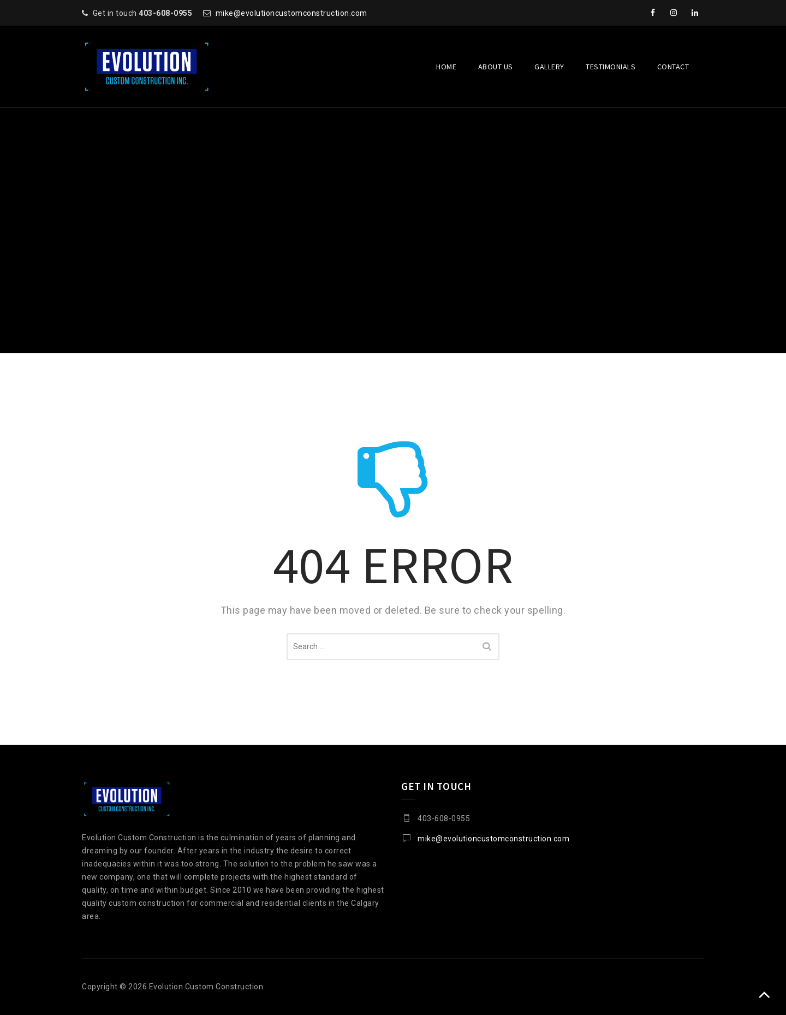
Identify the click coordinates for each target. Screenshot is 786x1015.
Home (446, 67)
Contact (673, 67)
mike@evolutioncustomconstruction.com (291, 13)
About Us (495, 67)
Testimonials (610, 67)
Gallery (549, 67)
